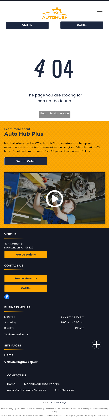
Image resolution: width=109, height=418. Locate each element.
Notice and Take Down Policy (75, 408)
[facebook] (6, 297)
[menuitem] (53, 355)
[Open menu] (99, 13)
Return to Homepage (54, 113)
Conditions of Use (52, 408)
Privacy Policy (7, 408)
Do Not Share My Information (30, 408)
